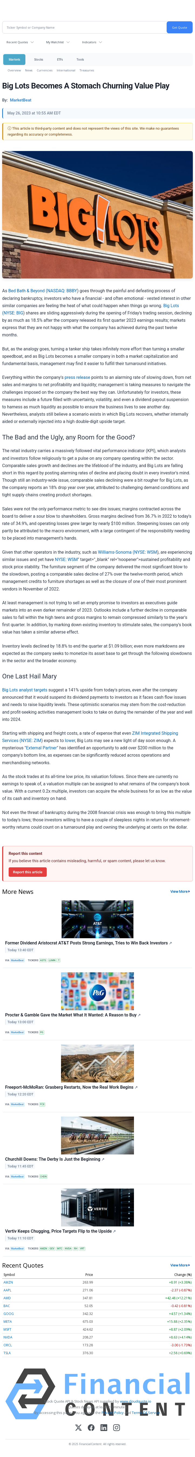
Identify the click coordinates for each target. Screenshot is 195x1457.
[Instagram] (116, 1428)
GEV (52, 1248)
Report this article (27, 872)
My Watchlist (55, 42)
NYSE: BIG (13, 313)
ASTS (43, 960)
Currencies (44, 70)
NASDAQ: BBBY (62, 290)
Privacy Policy (113, 1412)
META (8, 1321)
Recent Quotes (17, 42)
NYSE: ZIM (31, 740)
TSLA (7, 1353)
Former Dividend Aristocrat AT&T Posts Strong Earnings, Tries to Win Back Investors (88, 943)
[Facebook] (91, 1428)
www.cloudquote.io (135, 1401)
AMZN (43, 1248)
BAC (7, 1306)
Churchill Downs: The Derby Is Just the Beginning (55, 1159)
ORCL (8, 1345)
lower (70, 740)
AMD (7, 1298)
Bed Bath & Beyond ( (27, 290)
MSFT (7, 1329)
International (66, 70)
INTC (59, 1248)
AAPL (7, 1290)
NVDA (68, 1248)
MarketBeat (17, 960)
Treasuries (87, 70)
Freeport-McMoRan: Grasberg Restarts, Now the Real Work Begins (71, 1087)
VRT (82, 1248)
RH (75, 1248)
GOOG (9, 1313)
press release (77, 377)
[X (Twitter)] (78, 1428)
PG (41, 1032)
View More (179, 891)
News (28, 70)
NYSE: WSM (145, 552)
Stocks (38, 59)
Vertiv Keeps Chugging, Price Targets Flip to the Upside (60, 1231)
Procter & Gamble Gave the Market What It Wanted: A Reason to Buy (73, 1015)
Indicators (89, 42)
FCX (42, 1104)
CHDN (43, 1176)
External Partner (41, 747)
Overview (14, 70)
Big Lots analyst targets (24, 690)
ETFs (60, 59)
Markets (14, 59)
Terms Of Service (146, 1412)
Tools (80, 59)
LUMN (52, 960)
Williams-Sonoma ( (116, 552)
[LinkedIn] (103, 1428)
